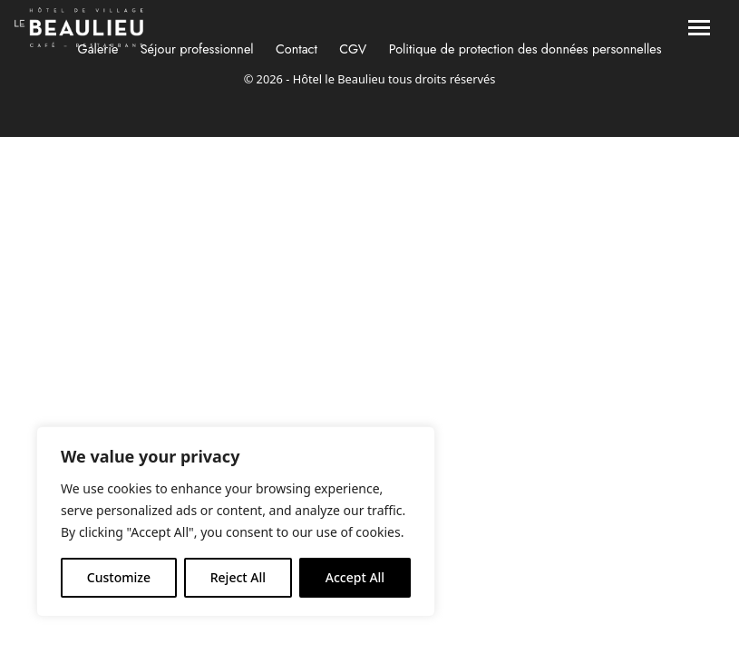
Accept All (355, 577)
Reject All (238, 577)
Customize (119, 577)
